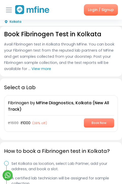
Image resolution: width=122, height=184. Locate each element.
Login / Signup (101, 9)
